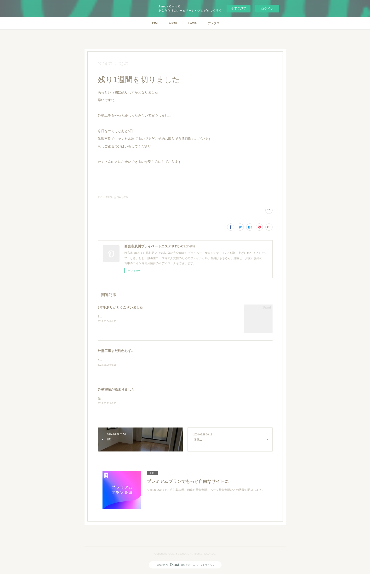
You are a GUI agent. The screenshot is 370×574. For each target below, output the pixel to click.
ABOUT (174, 23)
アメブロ (213, 23)
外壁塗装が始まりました (116, 390)
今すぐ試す (238, 8)
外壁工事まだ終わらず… (116, 351)
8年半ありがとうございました (120, 307)
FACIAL (193, 23)
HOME (155, 23)
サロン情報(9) (105, 197)
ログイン (267, 8)
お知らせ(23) (121, 197)
